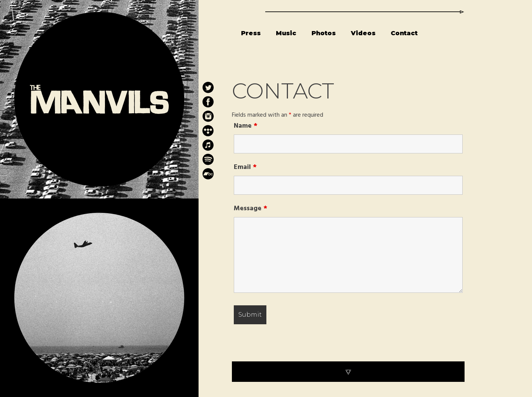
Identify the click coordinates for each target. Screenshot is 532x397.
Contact (404, 33)
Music (286, 33)
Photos (323, 33)
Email (245, 167)
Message (250, 208)
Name (245, 125)
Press (251, 33)
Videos (363, 33)
